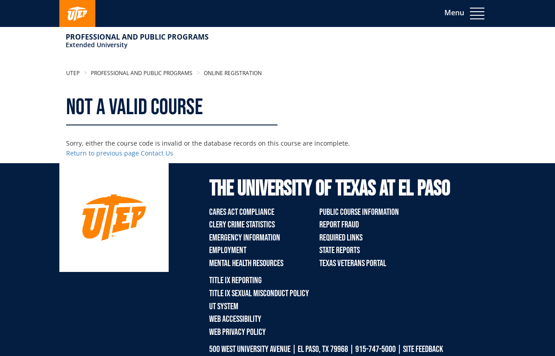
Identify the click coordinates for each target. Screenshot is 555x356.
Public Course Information (359, 212)
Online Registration (232, 73)
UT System (223, 306)
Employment (227, 250)
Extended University (97, 44)
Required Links (341, 237)
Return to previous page (102, 153)
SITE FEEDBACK (423, 349)
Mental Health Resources (246, 263)
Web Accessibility (235, 319)
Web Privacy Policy (237, 332)
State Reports (339, 250)
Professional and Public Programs (137, 37)
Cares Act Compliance (241, 212)
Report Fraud (339, 224)
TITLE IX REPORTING (235, 280)
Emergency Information (244, 237)
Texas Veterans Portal (352, 263)
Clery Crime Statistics (242, 224)
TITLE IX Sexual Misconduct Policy (259, 293)
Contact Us (157, 153)
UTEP (73, 73)
